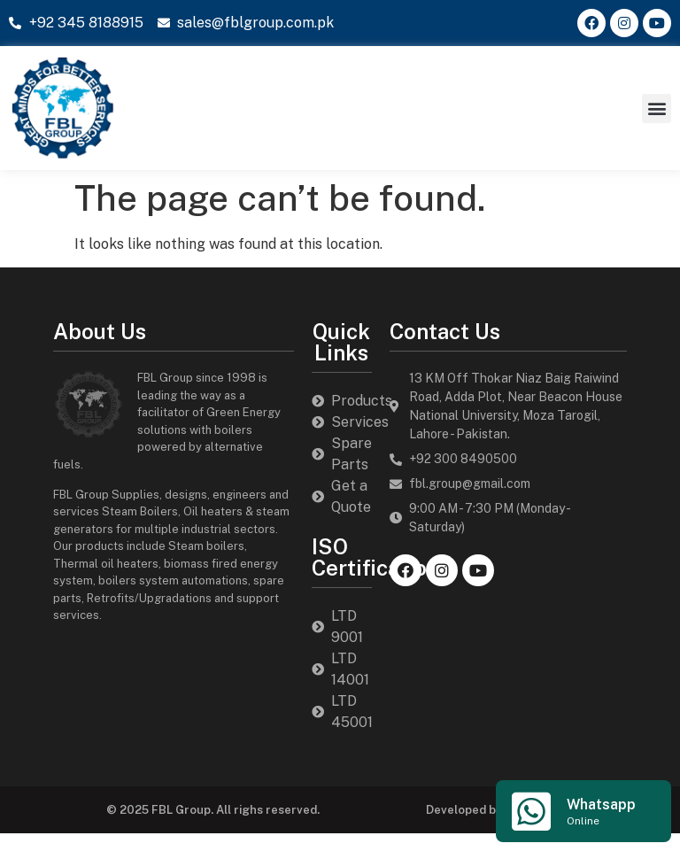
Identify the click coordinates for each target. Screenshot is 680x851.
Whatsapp (601, 804)
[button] (656, 108)
